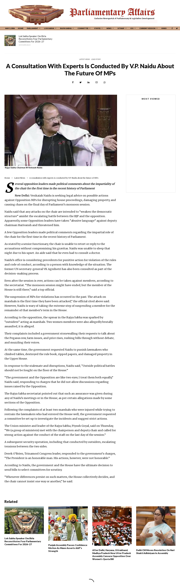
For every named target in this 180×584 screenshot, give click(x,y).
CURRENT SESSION (147, 28)
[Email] (96, 82)
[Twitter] (176, 28)
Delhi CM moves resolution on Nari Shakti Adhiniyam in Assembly (155, 553)
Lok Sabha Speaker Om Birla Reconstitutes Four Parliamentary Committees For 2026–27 (35, 39)
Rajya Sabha (66, 28)
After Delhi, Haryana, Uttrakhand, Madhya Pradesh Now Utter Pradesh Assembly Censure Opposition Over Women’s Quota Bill (111, 556)
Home (20, 28)
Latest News (84, 59)
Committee (83, 28)
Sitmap (121, 28)
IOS (131, 28)
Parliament (32, 28)
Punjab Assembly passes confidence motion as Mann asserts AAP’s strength (95, 39)
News (109, 28)
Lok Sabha (49, 28)
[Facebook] (172, 28)
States (97, 28)
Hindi (164, 28)
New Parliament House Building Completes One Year (146, 139)
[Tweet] (80, 82)
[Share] (73, 82)
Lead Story (96, 59)
